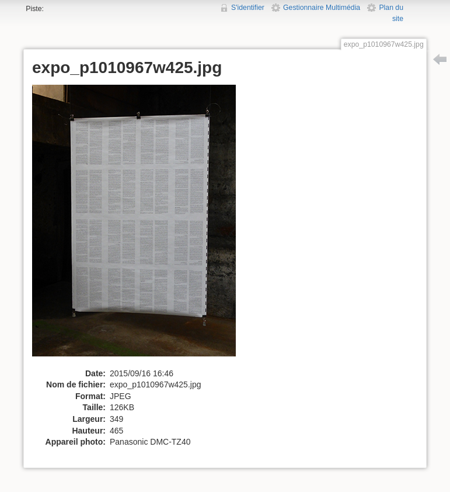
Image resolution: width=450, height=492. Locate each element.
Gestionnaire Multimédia (321, 8)
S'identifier (247, 8)
